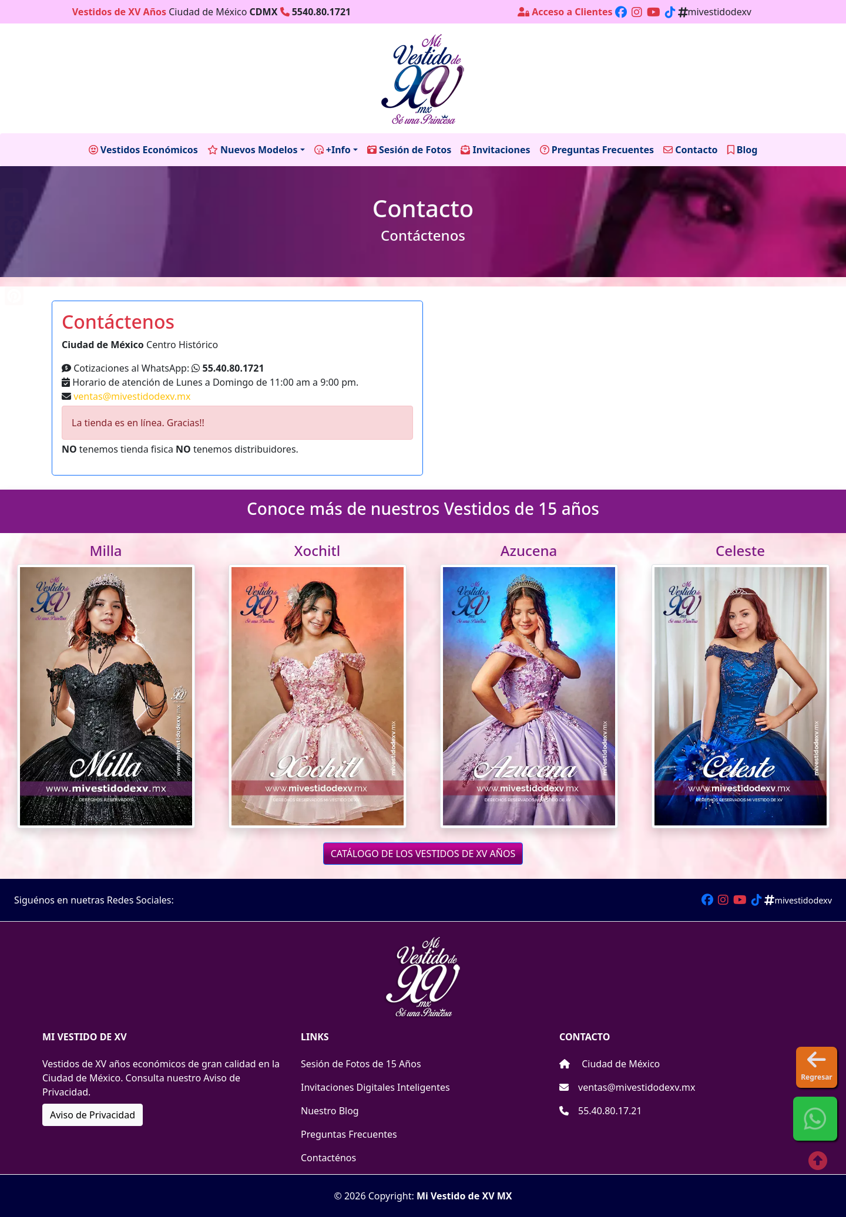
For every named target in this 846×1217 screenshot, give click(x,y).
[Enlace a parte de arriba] (813, 1156)
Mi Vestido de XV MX (464, 1195)
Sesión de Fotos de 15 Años (361, 1063)
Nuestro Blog (330, 1110)
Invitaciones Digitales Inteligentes (375, 1087)
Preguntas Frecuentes (349, 1134)
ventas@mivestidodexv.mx (131, 396)
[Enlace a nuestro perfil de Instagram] (636, 12)
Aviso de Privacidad (92, 1114)
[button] (815, 1118)
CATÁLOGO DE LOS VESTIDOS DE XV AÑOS (423, 853)
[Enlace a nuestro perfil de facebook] (621, 12)
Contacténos (328, 1157)
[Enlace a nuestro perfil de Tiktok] (670, 12)
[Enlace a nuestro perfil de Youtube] (653, 12)
